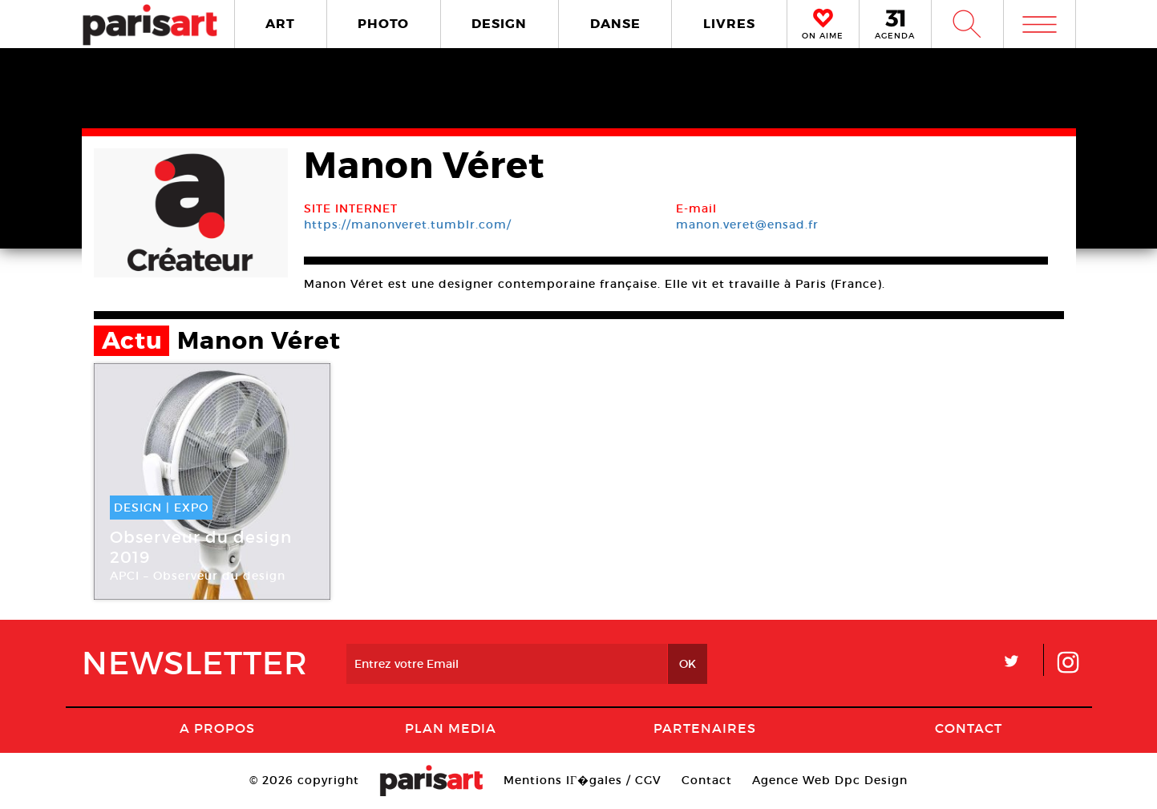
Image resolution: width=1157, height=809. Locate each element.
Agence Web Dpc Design (830, 780)
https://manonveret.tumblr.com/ (408, 224)
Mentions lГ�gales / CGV (582, 780)
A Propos (217, 728)
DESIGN (499, 23)
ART (280, 23)
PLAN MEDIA (450, 728)
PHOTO (383, 23)
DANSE (615, 23)
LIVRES (729, 23)
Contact (968, 728)
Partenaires (704, 728)
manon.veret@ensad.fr (747, 224)
